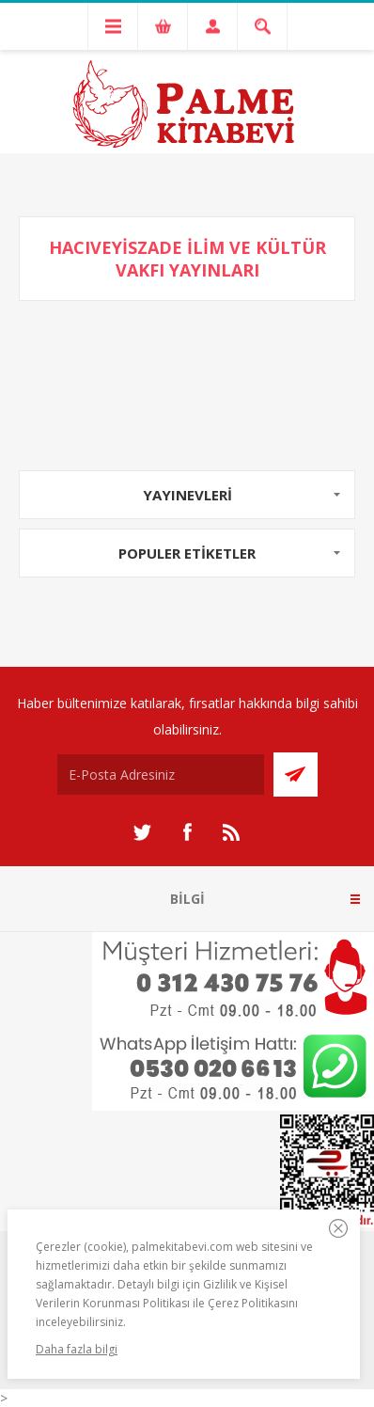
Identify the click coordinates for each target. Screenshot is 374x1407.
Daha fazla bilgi (76, 1349)
